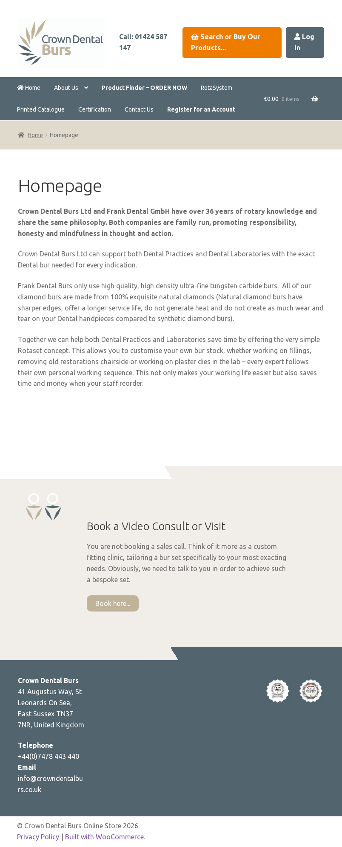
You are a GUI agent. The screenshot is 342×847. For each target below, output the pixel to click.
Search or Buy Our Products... (225, 42)
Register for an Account (201, 109)
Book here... (112, 603)
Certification (94, 109)
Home (28, 87)
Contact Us (139, 109)
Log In (304, 42)
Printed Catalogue (41, 109)
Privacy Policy (38, 837)
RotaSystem (216, 87)
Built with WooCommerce (104, 837)
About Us (66, 87)
